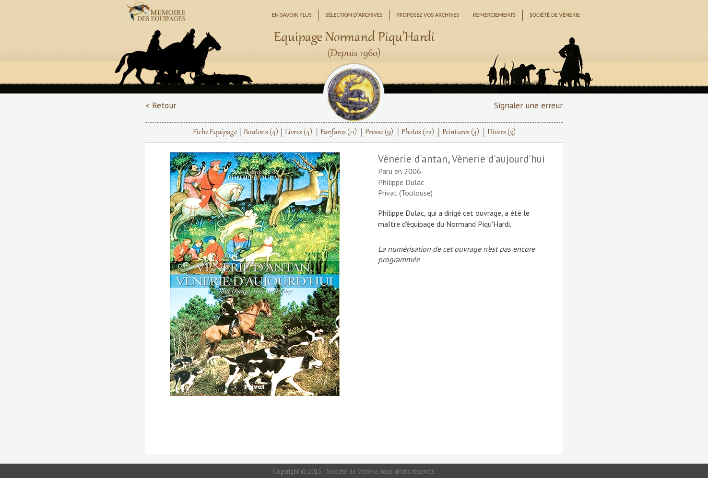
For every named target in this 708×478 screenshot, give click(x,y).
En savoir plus (292, 14)
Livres (298, 132)
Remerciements (494, 14)
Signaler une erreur (528, 105)
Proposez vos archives (427, 14)
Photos (417, 132)
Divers (501, 132)
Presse (379, 132)
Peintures (460, 132)
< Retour (160, 105)
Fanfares (338, 132)
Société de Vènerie (555, 14)
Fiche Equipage (215, 132)
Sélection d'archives (353, 14)
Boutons (261, 132)
